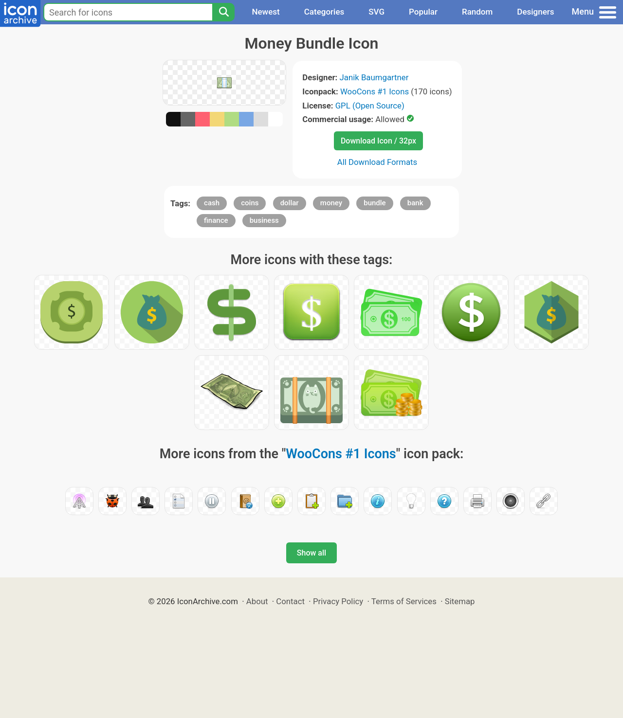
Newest (265, 12)
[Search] (223, 12)
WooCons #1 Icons (374, 91)
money (331, 202)
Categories (324, 12)
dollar (289, 202)
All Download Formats (377, 162)
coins (249, 202)
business (264, 220)
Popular (423, 12)
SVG (376, 12)
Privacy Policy (338, 601)
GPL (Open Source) (369, 105)
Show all (311, 552)
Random (477, 12)
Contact (290, 601)
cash (212, 202)
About (257, 601)
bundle (374, 202)
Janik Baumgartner (374, 77)
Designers (535, 12)
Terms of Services (404, 601)
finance (216, 220)
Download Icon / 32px (378, 140)
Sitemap (460, 601)
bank (415, 202)
